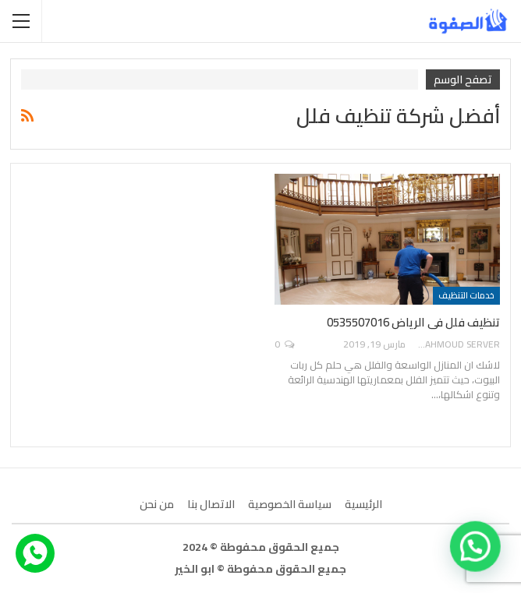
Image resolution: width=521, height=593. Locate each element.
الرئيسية (363, 504)
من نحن (157, 504)
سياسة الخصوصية (289, 504)
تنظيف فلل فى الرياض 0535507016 (413, 322)
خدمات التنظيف (466, 295)
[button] (475, 547)
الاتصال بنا (211, 504)
